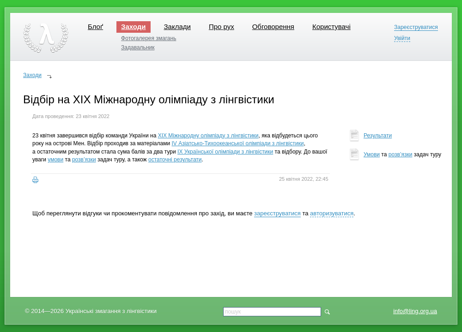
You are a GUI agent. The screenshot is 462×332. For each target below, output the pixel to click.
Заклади (177, 26)
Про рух (221, 26)
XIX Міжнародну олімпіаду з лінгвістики (208, 135)
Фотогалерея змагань (148, 38)
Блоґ (95, 26)
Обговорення (273, 26)
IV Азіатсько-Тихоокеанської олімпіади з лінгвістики (238, 143)
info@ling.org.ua (415, 311)
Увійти (402, 39)
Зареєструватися (416, 27)
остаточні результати (175, 159)
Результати (378, 135)
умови (55, 159)
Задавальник (137, 47)
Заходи (133, 26)
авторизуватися (331, 213)
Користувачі (331, 26)
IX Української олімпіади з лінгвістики (225, 151)
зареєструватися (277, 213)
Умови (372, 154)
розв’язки (84, 159)
